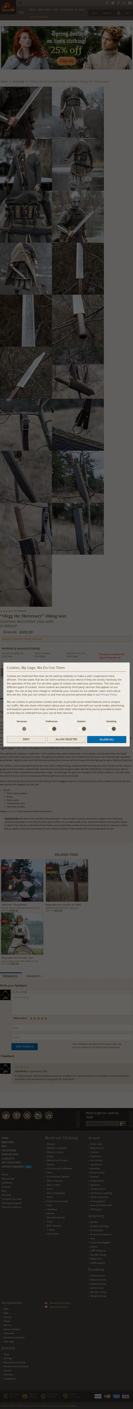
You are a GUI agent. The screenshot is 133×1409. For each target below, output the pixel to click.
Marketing (111, 721)
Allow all (107, 739)
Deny (26, 739)
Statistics (81, 721)
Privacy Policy (109, 694)
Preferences (51, 721)
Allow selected (66, 739)
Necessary (22, 721)
